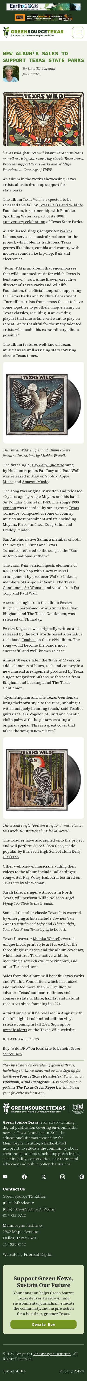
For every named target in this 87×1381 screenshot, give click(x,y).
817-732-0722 (14, 1215)
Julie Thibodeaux (41, 68)
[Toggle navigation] (78, 32)
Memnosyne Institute (22, 1225)
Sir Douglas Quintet (20, 502)
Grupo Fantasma (40, 582)
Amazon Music (35, 481)
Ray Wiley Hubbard (40, 877)
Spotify (51, 476)
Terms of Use (14, 1371)
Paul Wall (71, 470)
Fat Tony (46, 470)
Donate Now (43, 1324)
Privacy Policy (71, 1371)
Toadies (28, 639)
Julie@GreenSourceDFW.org (29, 1209)
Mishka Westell (46, 938)
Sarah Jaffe (12, 892)
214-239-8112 (14, 1244)
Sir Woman (34, 587)
